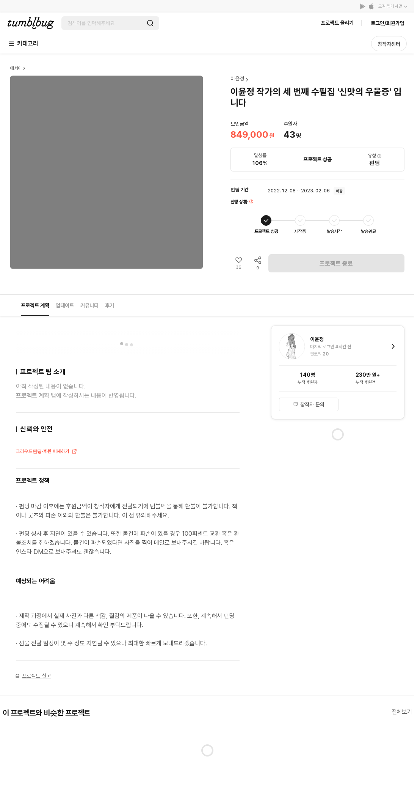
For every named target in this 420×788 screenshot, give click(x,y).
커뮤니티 (89, 305)
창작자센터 (389, 44)
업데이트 (65, 305)
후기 (109, 305)
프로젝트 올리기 (337, 23)
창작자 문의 (309, 404)
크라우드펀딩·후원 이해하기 (46, 452)
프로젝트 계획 (35, 305)
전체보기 (402, 712)
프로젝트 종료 (336, 263)
